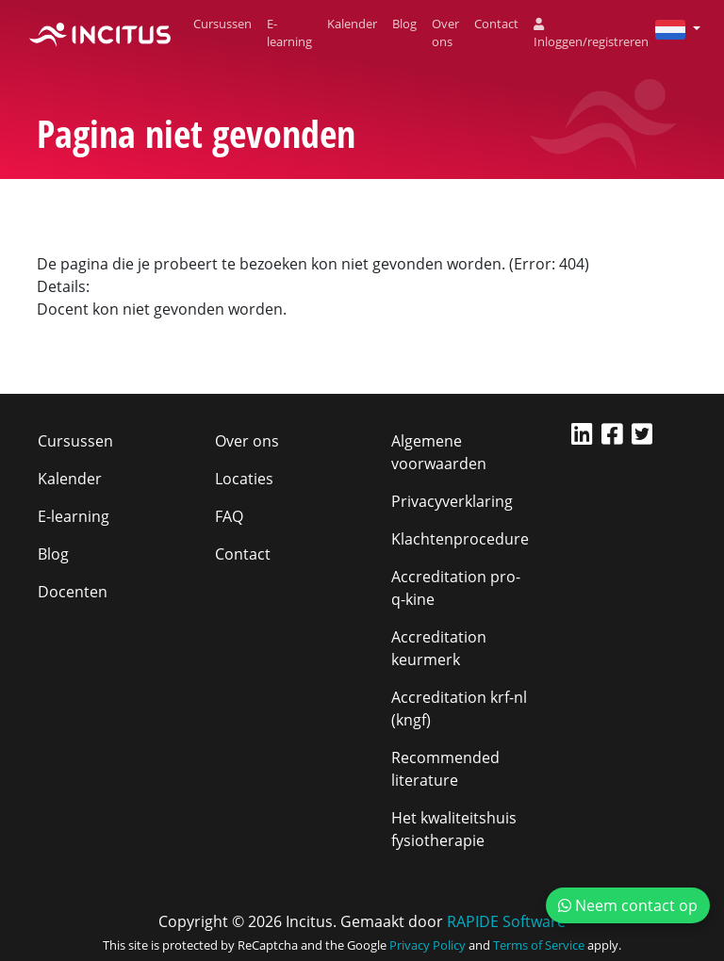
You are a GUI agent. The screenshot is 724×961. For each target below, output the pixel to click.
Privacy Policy (427, 945)
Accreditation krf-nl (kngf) (459, 708)
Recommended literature (445, 768)
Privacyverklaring (452, 501)
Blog (404, 23)
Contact (496, 23)
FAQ (229, 516)
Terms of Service (538, 945)
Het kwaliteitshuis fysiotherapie (454, 829)
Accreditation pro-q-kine (455, 588)
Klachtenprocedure (460, 539)
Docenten (72, 591)
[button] (670, 28)
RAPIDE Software (506, 921)
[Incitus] (100, 33)
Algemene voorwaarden (438, 452)
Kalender (352, 23)
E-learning (289, 32)
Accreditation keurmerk (438, 648)
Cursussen (222, 23)
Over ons (445, 32)
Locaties (244, 478)
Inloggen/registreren (591, 34)
